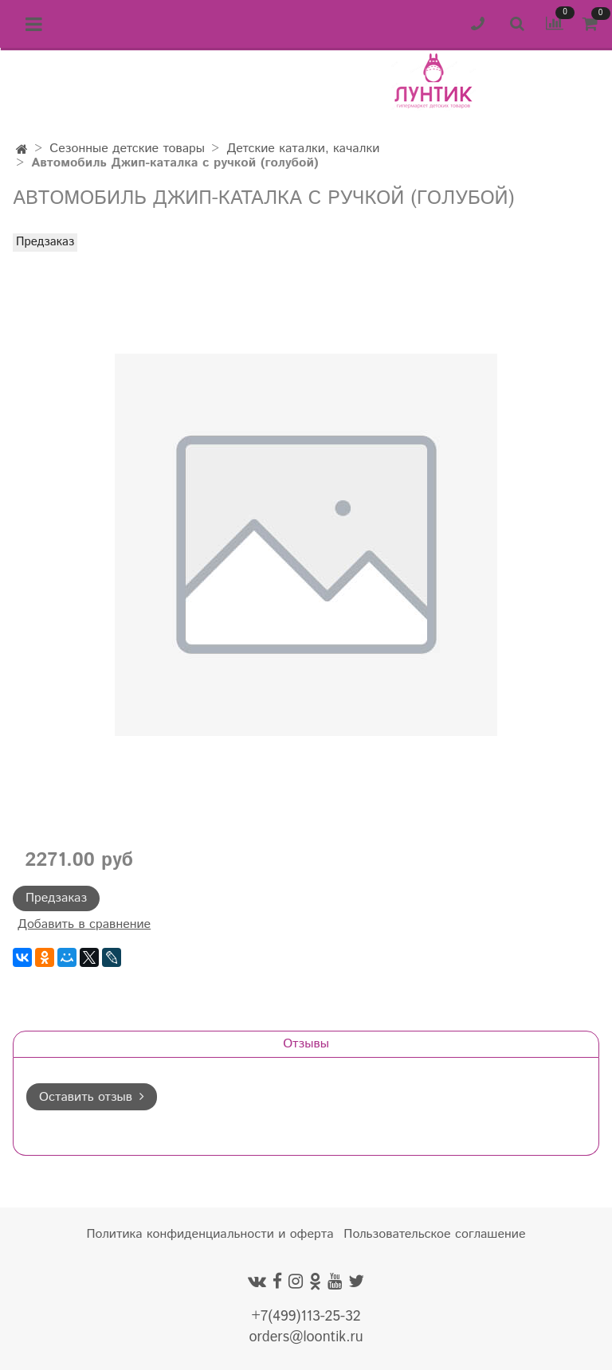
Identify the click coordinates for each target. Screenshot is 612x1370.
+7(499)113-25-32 (305, 1316)
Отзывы (306, 1044)
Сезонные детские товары (127, 148)
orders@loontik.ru (306, 1337)
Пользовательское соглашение (434, 1234)
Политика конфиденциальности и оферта (210, 1234)
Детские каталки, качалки (302, 148)
